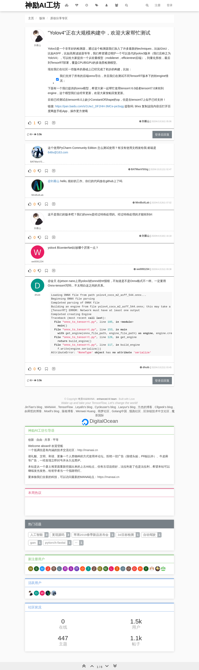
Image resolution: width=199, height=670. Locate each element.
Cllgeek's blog (164, 407)
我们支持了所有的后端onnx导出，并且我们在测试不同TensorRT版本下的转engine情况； (114, 78)
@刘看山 (53, 181)
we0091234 (37, 261)
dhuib (37, 295)
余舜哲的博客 (33, 411)
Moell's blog (51, 411)
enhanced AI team (107, 399)
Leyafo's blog (83, 407)
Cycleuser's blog (105, 407)
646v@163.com (58, 152)
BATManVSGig (38, 161)
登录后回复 (162, 134)
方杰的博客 (145, 407)
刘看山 (37, 45)
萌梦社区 (103, 411)
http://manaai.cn (87, 450)
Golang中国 (119, 411)
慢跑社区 (135, 411)
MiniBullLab (37, 195)
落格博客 (67, 411)
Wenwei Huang (85, 411)
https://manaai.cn (108, 477)
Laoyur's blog (126, 407)
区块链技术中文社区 (156, 411)
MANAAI (50, 407)
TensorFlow (65, 407)
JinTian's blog (33, 407)
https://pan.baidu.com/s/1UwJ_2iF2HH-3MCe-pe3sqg (89, 106)
